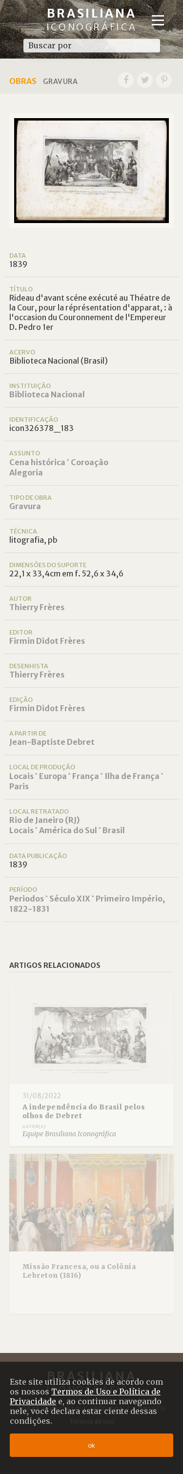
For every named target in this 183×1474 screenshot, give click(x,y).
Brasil (113, 830)
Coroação (89, 462)
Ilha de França (132, 776)
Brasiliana (91, 19)
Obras (23, 81)
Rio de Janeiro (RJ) (44, 820)
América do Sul (68, 830)
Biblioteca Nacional (47, 394)
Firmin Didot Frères (47, 641)
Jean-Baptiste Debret (52, 742)
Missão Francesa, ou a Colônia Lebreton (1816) (79, 1271)
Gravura (25, 506)
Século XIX (69, 898)
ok (91, 1445)
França (85, 776)
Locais (21, 776)
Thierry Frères (36, 607)
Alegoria (26, 472)
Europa (53, 776)
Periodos (26, 898)
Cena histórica (37, 462)
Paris (19, 786)
